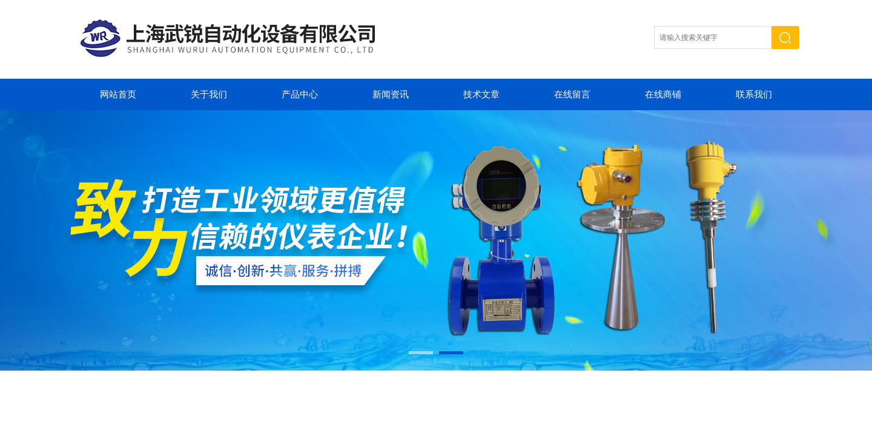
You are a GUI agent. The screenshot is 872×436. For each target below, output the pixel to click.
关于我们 (209, 94)
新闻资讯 (390, 94)
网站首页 (118, 94)
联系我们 (754, 94)
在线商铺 (663, 94)
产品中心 (300, 94)
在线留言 (572, 94)
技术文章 (481, 94)
